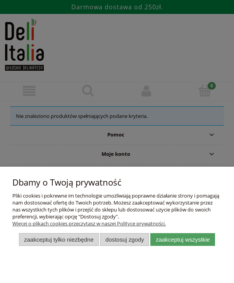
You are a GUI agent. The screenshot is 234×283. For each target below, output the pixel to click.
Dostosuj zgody (124, 239)
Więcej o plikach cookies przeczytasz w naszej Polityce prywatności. (89, 223)
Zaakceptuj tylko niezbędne (58, 239)
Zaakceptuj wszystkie (183, 239)
